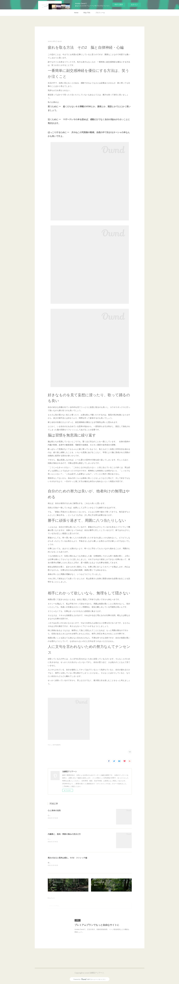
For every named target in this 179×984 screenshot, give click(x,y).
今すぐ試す (119, 4)
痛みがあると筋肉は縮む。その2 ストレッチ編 (67, 858)
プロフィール (100, 13)
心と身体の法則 (54, 810)
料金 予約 (87, 13)
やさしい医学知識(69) (54, 745)
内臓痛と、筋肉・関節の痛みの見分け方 (64, 834)
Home (76, 13)
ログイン (134, 5)
